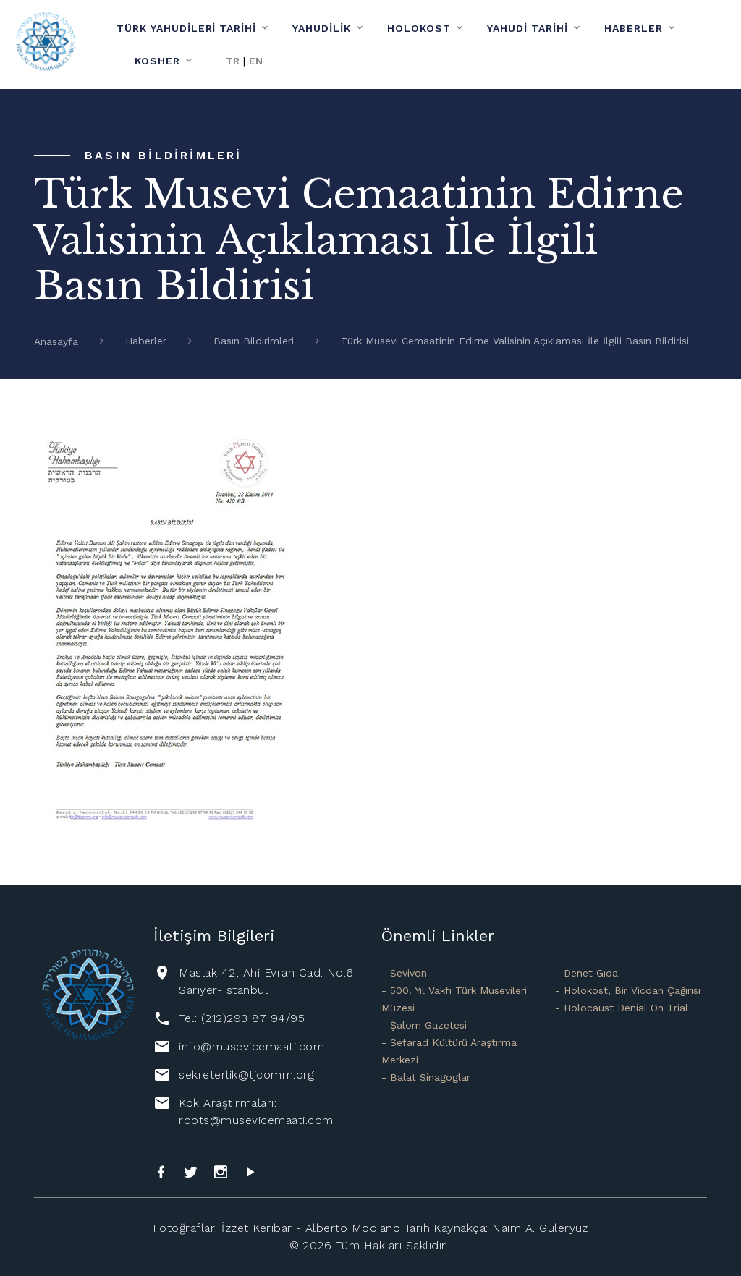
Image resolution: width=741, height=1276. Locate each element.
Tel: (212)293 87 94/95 (242, 1018)
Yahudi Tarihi (527, 28)
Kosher (157, 61)
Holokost (419, 28)
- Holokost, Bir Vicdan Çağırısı (627, 990)
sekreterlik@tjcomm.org (246, 1074)
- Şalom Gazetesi (424, 1025)
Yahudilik (321, 28)
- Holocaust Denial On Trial (621, 1007)
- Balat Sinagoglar (425, 1077)
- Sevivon (404, 973)
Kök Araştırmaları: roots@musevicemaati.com (256, 1111)
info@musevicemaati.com (251, 1046)
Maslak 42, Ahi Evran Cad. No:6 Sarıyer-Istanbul (266, 981)
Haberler (633, 28)
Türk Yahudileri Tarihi (187, 28)
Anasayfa (56, 341)
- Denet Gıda (586, 973)
